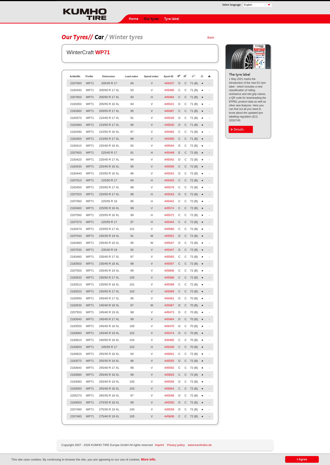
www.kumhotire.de (200, 445)
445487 (169, 111)
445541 (169, 173)
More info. (148, 459)
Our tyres (151, 19)
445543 (169, 194)
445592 (169, 367)
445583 (169, 256)
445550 (169, 402)
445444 (169, 222)
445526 (169, 118)
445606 (169, 270)
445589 (169, 291)
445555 (169, 360)
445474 (169, 333)
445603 (169, 374)
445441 (169, 201)
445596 (169, 166)
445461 (169, 298)
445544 (169, 145)
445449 (169, 152)
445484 (169, 97)
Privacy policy (176, 445)
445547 (169, 242)
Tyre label (171, 19)
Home (133, 19)
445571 (169, 215)
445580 (169, 229)
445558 (169, 381)
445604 (169, 388)
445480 (169, 340)
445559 (169, 409)
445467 (169, 305)
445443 (169, 180)
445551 (169, 236)
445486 (169, 90)
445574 (169, 208)
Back (211, 37)
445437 (169, 83)
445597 (169, 263)
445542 (169, 159)
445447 (169, 249)
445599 (169, 284)
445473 (169, 312)
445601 (169, 354)
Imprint (159, 445)
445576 (169, 187)
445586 (169, 277)
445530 (169, 124)
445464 (169, 319)
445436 (169, 347)
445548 (169, 395)
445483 (169, 131)
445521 (169, 104)
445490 (169, 138)
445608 (169, 416)
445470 (169, 326)
